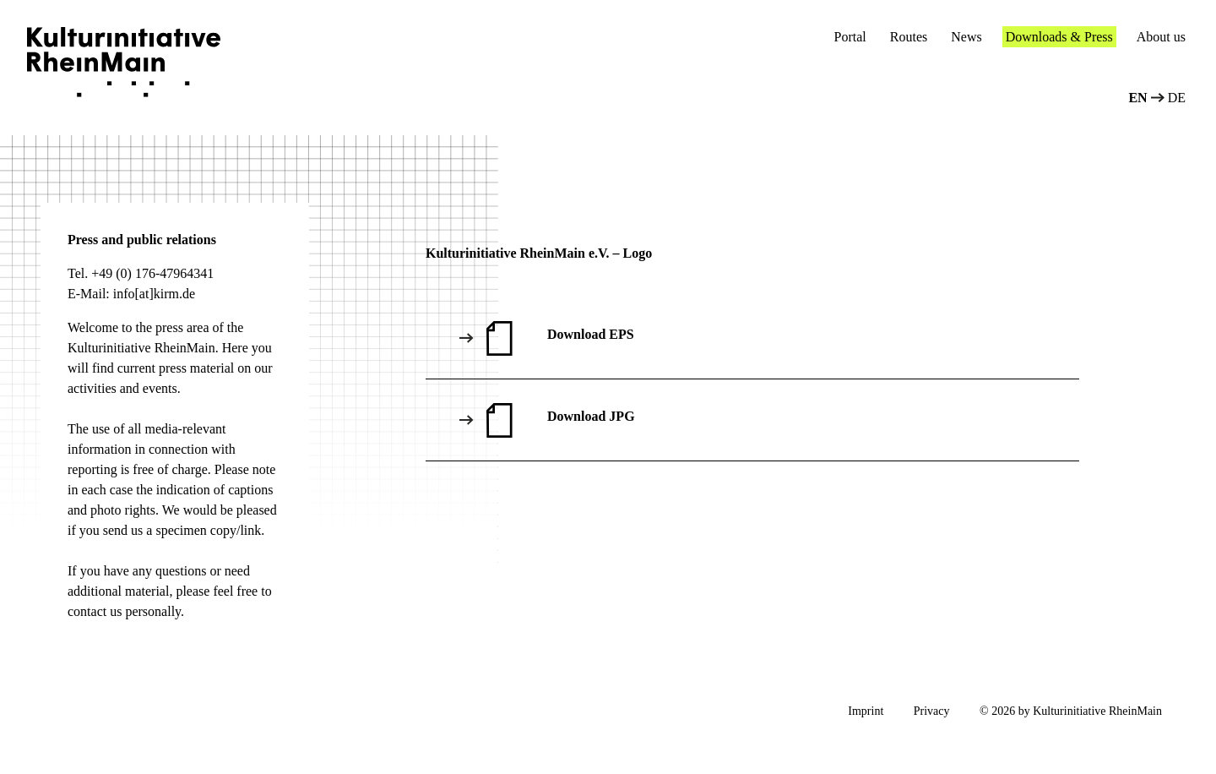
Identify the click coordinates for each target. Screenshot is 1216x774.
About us (1161, 37)
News (966, 37)
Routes (908, 37)
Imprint (865, 711)
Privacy (932, 711)
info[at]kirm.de (154, 293)
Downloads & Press (1059, 37)
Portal (850, 37)
